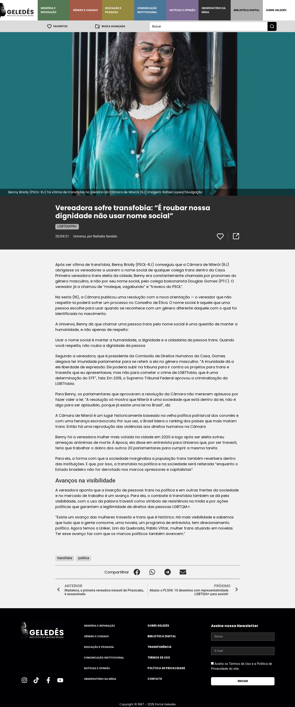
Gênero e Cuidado (85, 10)
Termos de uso (159, 657)
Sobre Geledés (276, 10)
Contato (155, 679)
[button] (136, 572)
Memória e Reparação (48, 10)
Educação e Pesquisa (113, 10)
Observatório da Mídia (214, 10)
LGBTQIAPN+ (67, 226)
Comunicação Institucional (147, 10)
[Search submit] (272, 26)
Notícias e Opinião (182, 10)
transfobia (64, 558)
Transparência (159, 647)
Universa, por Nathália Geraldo (95, 236)
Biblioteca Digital (247, 10)
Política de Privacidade (166, 668)
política (83, 558)
